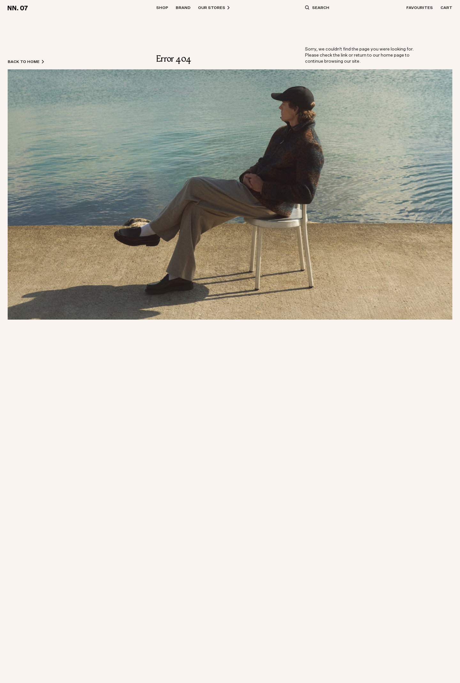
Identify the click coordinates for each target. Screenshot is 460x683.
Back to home (26, 61)
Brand (183, 7)
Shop (162, 7)
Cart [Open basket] (446, 7)
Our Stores (214, 7)
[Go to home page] (19, 8)
